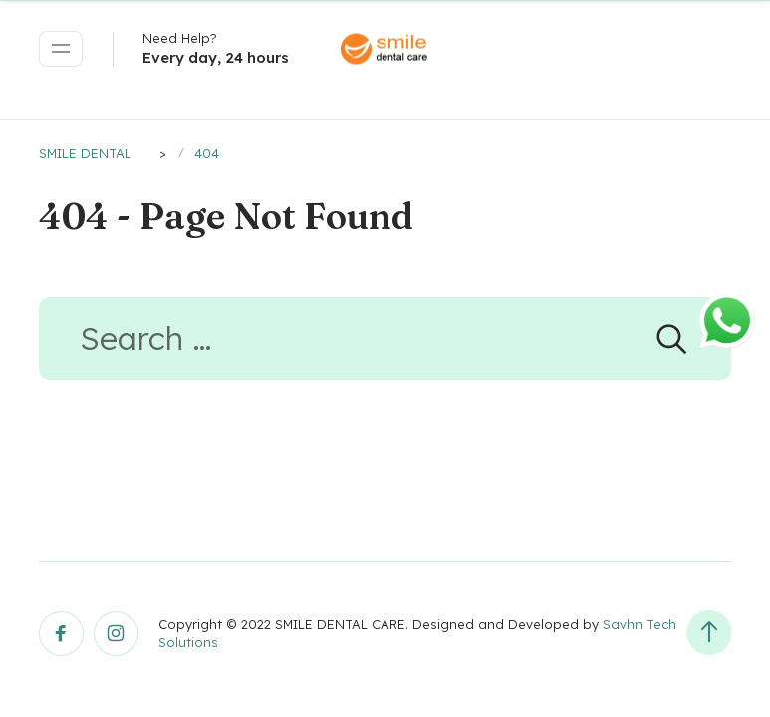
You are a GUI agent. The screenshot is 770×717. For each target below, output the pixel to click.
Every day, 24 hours (215, 57)
